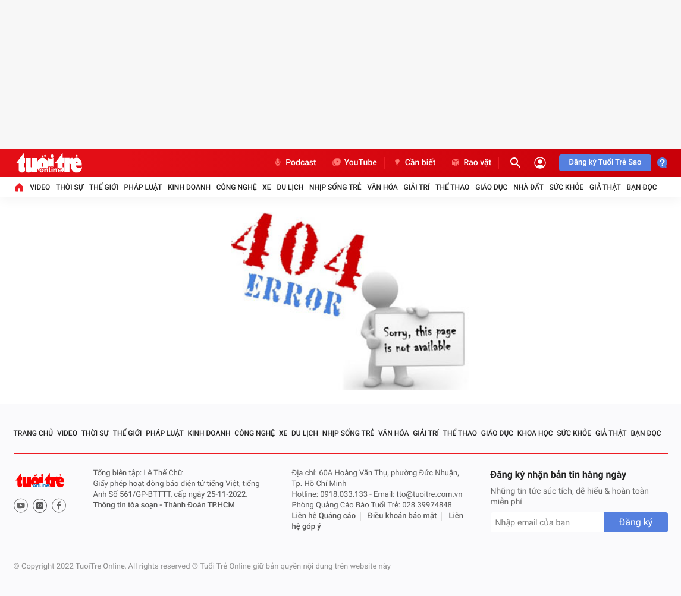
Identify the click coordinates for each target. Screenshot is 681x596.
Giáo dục (491, 187)
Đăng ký (636, 522)
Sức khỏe (567, 187)
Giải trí (417, 187)
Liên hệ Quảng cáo (324, 516)
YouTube (354, 163)
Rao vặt (470, 163)
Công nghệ (236, 187)
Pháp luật (143, 187)
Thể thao (452, 187)
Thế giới (103, 187)
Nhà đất (528, 187)
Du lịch (290, 187)
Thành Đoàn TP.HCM (199, 505)
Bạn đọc (642, 187)
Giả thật (605, 187)
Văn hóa (382, 187)
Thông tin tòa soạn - (128, 505)
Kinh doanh (189, 187)
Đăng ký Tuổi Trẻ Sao (605, 162)
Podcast (294, 163)
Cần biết (414, 163)
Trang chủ (34, 433)
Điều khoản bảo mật (402, 516)
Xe (266, 187)
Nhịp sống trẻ (335, 187)
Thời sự (69, 187)
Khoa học (535, 433)
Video (40, 187)
